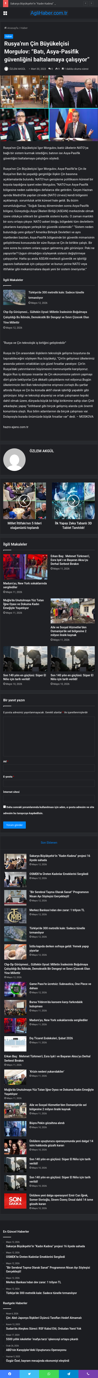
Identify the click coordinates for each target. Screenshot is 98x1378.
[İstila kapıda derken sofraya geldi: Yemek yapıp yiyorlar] (15, 952)
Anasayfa (11, 27)
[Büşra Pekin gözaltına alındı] (15, 1128)
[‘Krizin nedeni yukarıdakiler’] (15, 1077)
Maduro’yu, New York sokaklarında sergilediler (58, 1020)
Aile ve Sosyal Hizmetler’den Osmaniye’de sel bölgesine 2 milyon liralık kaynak (69, 631)
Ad (5, 761)
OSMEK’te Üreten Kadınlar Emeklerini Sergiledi (58, 874)
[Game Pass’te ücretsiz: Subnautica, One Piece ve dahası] (15, 989)
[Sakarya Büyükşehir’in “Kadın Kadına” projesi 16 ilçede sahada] (15, 861)
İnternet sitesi (11, 791)
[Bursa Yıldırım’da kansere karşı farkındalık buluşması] (15, 1007)
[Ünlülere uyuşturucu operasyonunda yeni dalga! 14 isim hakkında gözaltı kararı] (15, 1146)
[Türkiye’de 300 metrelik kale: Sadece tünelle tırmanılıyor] (14, 297)
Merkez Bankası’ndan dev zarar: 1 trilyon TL (56, 910)
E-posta (8, 776)
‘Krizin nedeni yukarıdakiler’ (46, 1071)
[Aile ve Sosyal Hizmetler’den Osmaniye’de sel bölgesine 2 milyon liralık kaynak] (73, 611)
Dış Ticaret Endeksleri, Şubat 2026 (51, 1038)
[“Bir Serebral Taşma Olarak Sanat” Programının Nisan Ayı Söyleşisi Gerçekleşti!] (15, 897)
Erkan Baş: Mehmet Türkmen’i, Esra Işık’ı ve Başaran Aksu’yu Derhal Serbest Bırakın (70, 559)
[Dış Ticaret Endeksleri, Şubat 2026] (15, 1043)
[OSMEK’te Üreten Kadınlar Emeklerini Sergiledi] (15, 879)
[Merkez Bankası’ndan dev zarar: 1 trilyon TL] (15, 915)
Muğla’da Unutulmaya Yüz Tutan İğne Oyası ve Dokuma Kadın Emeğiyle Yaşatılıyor (23, 604)
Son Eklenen (49, 842)
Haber (24, 27)
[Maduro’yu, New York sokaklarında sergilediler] (25, 567)
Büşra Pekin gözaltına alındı (47, 1123)
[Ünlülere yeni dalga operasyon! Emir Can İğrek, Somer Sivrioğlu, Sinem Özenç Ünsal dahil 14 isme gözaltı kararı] (15, 1201)
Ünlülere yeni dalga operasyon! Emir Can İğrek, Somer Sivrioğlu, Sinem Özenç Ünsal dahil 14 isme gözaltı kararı (61, 1200)
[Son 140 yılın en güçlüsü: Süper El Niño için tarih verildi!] (25, 658)
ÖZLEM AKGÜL (17, 69)
